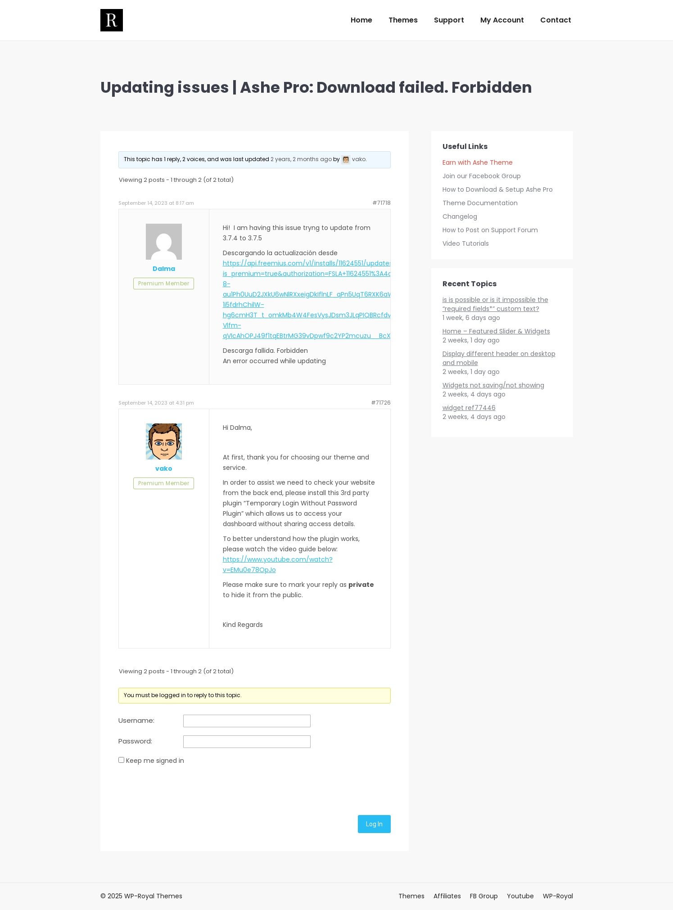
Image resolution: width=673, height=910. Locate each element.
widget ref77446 (469, 407)
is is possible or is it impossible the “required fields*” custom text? (495, 304)
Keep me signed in (155, 760)
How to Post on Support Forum (490, 229)
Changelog (460, 216)
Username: (136, 720)
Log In (374, 824)
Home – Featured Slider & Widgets (496, 331)
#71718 (381, 203)
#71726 (381, 402)
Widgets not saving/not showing (493, 385)
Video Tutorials (466, 243)
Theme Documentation (480, 202)
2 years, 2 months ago (301, 159)
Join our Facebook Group (482, 175)
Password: (135, 741)
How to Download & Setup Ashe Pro (498, 189)
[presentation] (186, 788)
